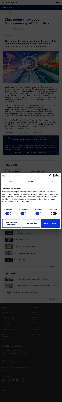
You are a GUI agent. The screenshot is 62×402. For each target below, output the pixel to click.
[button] (57, 2)
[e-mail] (17, 173)
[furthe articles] (31, 279)
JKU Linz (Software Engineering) (28, 132)
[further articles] (31, 193)
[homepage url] (17, 177)
